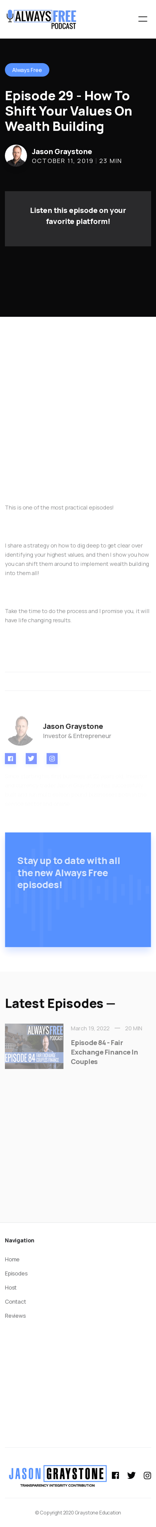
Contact (15, 1301)
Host (11, 1287)
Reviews (15, 1315)
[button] (143, 19)
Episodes (16, 1273)
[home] (41, 19)
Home (12, 1259)
